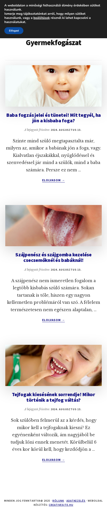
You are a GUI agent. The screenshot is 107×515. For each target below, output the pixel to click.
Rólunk (58, 500)
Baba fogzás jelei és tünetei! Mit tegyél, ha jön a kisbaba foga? (53, 118)
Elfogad (14, 30)
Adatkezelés (76, 500)
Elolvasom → (53, 180)
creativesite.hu (61, 504)
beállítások (41, 18)
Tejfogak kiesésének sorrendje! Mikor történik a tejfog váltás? (53, 397)
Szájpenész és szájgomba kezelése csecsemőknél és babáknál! (53, 257)
